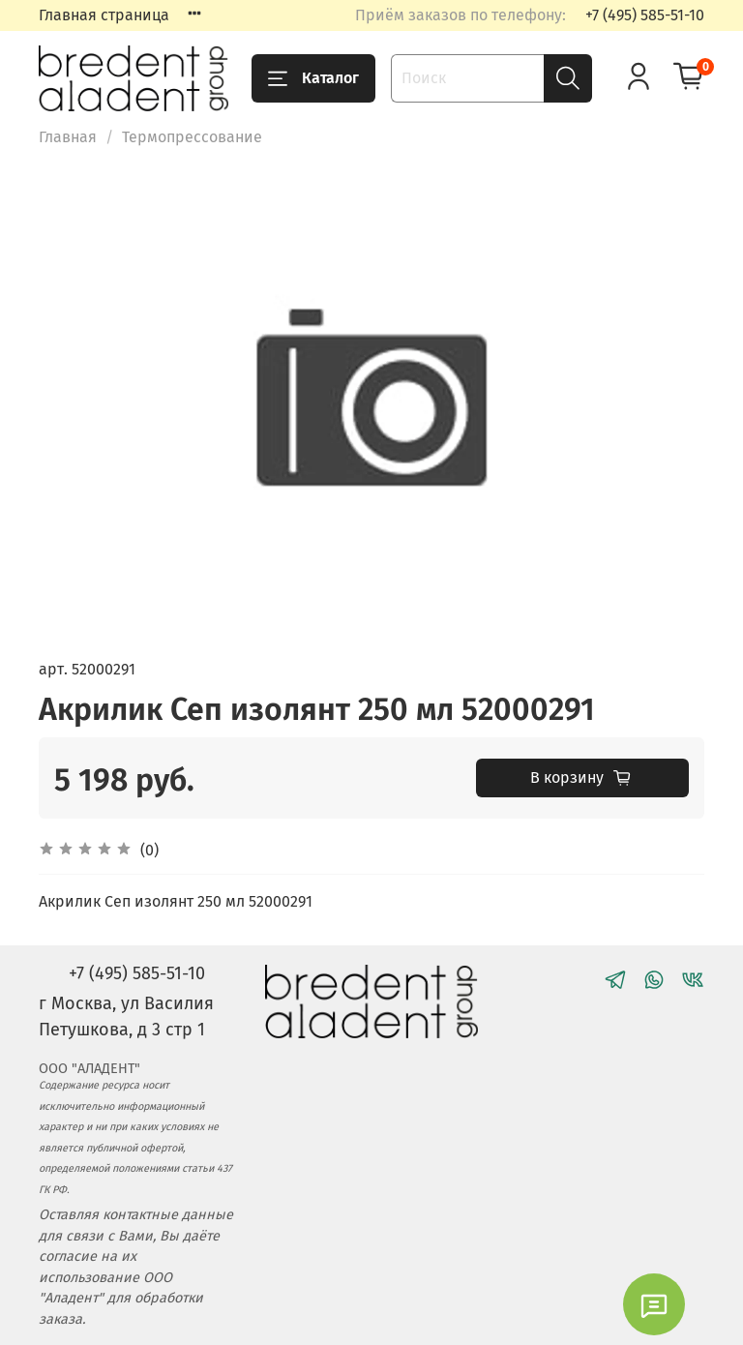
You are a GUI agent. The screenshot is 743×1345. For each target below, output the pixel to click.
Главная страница (104, 15)
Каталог (313, 78)
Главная (68, 137)
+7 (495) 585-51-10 (644, 15)
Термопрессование (192, 137)
